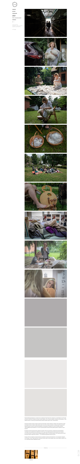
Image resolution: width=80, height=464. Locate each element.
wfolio (15, 29)
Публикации (14, 13)
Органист (13, 16)
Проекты (13, 15)
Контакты (14, 19)
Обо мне (13, 11)
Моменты (14, 9)
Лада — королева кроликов (16, 17)
